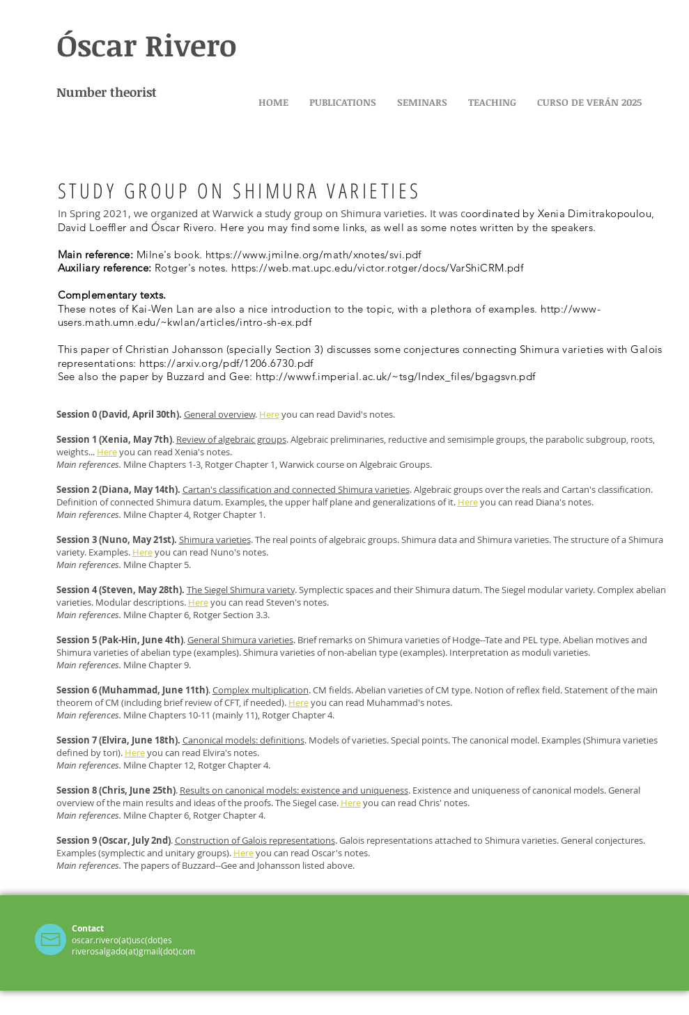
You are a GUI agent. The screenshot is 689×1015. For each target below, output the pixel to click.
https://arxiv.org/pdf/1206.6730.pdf (226, 363)
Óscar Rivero (146, 44)
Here (142, 552)
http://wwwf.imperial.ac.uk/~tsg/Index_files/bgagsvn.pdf (396, 376)
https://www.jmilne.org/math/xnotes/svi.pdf (313, 254)
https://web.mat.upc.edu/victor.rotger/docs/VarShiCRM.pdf (377, 267)
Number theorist (106, 92)
